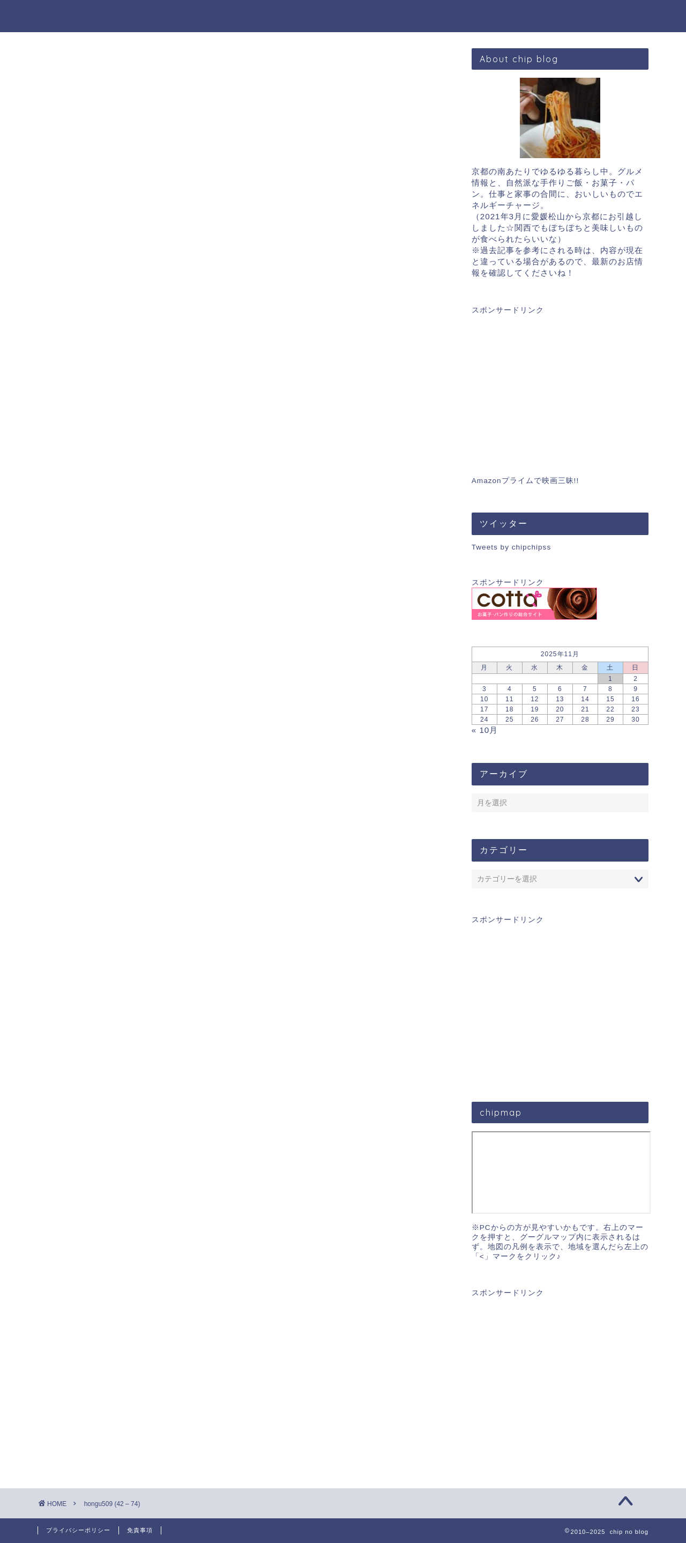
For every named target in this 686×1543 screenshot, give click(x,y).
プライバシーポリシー (78, 1530)
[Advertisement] (560, 382)
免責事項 (140, 1530)
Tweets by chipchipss (511, 547)
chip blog (343, 15)
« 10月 (485, 730)
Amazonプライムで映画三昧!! (525, 481)
